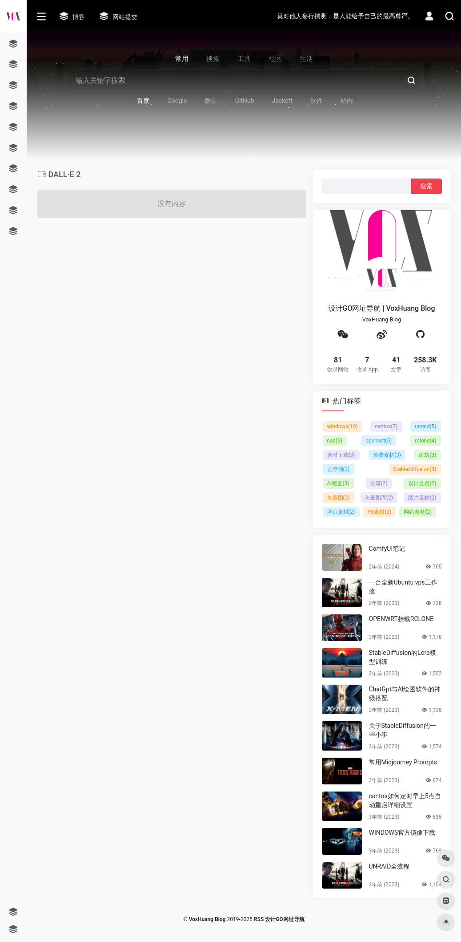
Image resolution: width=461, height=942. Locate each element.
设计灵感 (422, 483)
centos (386, 426)
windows (342, 426)
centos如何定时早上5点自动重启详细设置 (405, 800)
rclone (425, 441)
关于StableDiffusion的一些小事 (403, 730)
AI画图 (338, 483)
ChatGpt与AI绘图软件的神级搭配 (405, 694)
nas (334, 441)
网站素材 (418, 512)
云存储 (338, 469)
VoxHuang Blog (207, 919)
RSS (259, 919)
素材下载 (341, 455)
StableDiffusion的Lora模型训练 (402, 657)
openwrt (378, 441)
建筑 (427, 455)
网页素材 (341, 512)
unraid (425, 426)
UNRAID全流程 (389, 866)
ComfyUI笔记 (387, 548)
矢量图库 (379, 498)
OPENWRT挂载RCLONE (401, 618)
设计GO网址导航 (284, 919)
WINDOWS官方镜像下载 (402, 832)
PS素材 (380, 512)
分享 (379, 483)
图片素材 (422, 498)
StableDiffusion (415, 469)
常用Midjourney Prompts (403, 762)
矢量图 (338, 498)
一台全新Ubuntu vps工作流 (403, 587)
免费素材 (387, 455)
